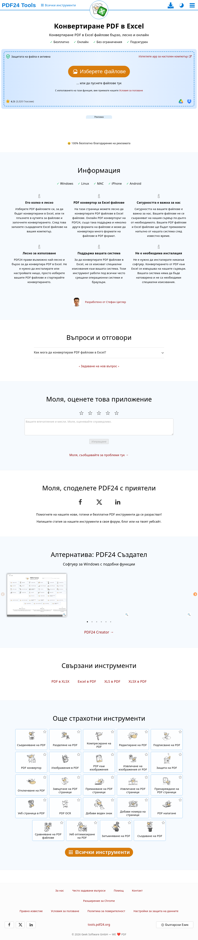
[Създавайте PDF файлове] (150, 830)
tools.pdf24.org (99, 924)
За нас (59, 890)
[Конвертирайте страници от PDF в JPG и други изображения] (99, 762)
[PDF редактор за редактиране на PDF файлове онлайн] (133, 739)
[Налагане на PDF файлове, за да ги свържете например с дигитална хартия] (167, 807)
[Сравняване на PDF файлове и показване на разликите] (48, 830)
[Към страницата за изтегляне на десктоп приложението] (171, 5)
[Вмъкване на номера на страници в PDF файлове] (133, 807)
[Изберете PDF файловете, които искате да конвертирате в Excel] (99, 71)
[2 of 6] (92, 622)
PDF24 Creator (96, 632)
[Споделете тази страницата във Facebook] (80, 502)
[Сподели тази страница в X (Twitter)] (99, 502)
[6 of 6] (111, 622)
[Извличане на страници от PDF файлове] (133, 785)
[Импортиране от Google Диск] (181, 101)
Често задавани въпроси (89, 890)
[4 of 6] (101, 622)
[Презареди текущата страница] (99, 10)
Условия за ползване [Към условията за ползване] (131, 90)
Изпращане (99, 441)
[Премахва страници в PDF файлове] (99, 785)
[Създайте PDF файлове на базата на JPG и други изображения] (65, 762)
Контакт (137, 890)
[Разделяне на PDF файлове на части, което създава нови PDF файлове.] (65, 739)
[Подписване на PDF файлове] (167, 739)
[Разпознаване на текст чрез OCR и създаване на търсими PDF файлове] (65, 807)
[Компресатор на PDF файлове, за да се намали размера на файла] (99, 739)
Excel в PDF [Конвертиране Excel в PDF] (87, 681)
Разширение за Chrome (99, 901)
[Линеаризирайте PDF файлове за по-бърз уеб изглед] (82, 830)
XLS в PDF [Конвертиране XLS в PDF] (112, 681)
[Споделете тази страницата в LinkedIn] (117, 502)
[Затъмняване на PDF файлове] (116, 830)
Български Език (177, 925)
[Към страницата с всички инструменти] (58, 5)
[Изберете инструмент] (192, 5)
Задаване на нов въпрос (99, 366)
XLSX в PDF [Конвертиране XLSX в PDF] (138, 681)
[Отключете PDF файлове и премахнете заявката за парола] (31, 785)
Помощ (119, 890)
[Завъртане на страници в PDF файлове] (65, 785)
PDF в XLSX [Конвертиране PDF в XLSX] (60, 681)
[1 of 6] (87, 622)
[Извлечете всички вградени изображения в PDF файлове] (133, 762)
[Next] (195, 594)
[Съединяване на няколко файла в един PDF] (31, 739)
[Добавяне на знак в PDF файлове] (99, 807)
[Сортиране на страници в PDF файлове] (167, 785)
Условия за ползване (65, 911)
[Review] (99, 426)
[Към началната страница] (19, 5)
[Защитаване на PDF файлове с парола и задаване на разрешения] (167, 762)
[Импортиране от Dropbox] (189, 101)
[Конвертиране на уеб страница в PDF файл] (31, 807)
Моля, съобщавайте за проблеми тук (97, 455)
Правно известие (31, 911)
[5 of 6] (106, 622)
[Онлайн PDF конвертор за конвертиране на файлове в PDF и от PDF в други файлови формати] (31, 762)
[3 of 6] (97, 622)
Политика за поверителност (106, 911)
